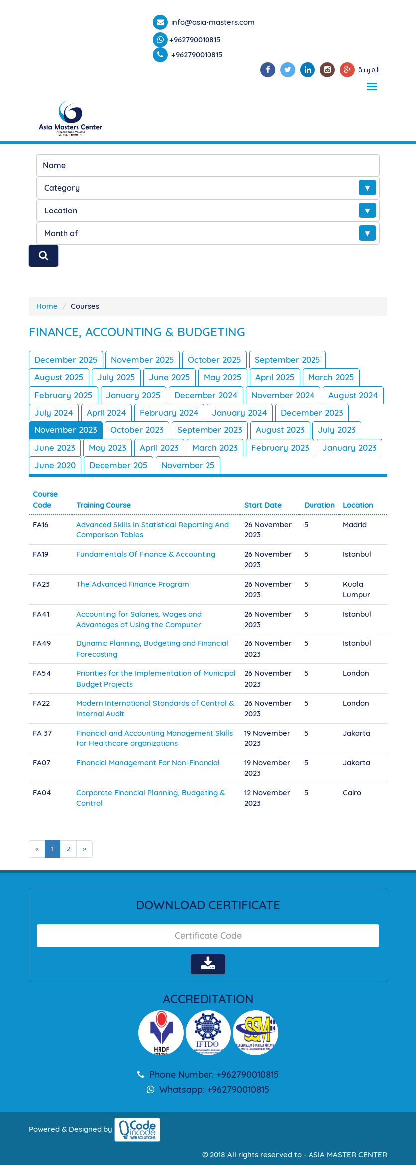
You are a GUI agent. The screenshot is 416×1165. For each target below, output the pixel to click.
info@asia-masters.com (212, 22)
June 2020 (55, 465)
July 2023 (337, 429)
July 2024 (53, 412)
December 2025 (66, 359)
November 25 (188, 465)
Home (47, 306)
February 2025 (63, 395)
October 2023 (137, 429)
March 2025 (331, 377)
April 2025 (275, 377)
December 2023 (312, 412)
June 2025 (169, 377)
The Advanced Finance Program (132, 584)
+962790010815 (195, 39)
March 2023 (215, 447)
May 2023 (107, 447)
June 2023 (54, 447)
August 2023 (280, 429)
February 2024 (169, 412)
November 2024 (283, 395)
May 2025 (223, 377)
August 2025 (59, 377)
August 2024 (353, 395)
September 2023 (209, 429)
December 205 (118, 465)
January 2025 (133, 395)
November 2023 (65, 429)
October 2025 (214, 359)
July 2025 (116, 377)
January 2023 (349, 447)
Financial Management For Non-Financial (148, 762)
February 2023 (280, 447)
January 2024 (239, 412)
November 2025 (142, 359)
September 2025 (287, 359)
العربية (369, 70)
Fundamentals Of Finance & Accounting (145, 554)
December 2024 (206, 395)
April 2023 (159, 447)
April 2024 (106, 412)
